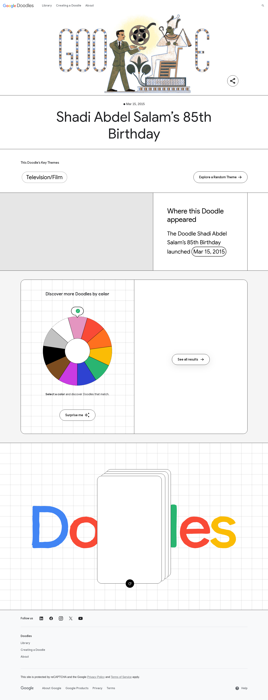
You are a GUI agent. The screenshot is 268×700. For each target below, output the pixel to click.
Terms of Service (121, 676)
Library (47, 5)
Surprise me (77, 415)
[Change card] (130, 583)
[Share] (232, 80)
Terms (111, 688)
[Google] (27, 688)
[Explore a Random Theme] (220, 177)
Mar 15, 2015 (209, 251)
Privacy (97, 688)
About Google (51, 688)
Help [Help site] (241, 688)
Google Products (76, 688)
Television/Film (44, 177)
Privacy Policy (96, 676)
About (89, 5)
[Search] (263, 5)
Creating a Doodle (68, 5)
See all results (191, 359)
